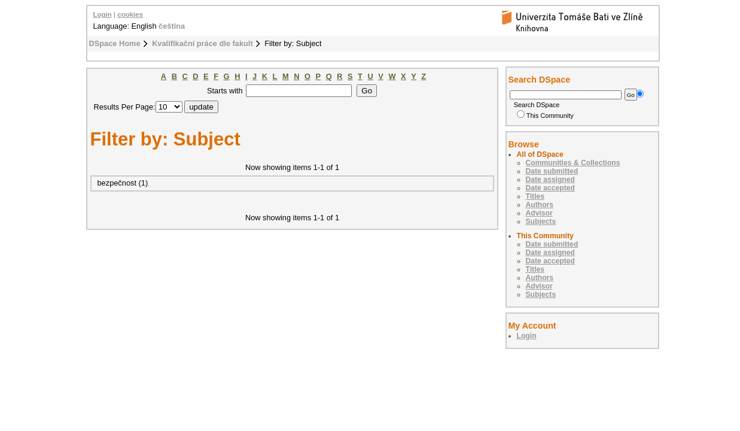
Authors (540, 205)
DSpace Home (115, 43)
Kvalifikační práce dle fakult (202, 43)
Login (102, 14)
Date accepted (550, 188)
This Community (545, 115)
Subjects (541, 221)
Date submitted (552, 171)
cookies (130, 14)
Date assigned (550, 179)
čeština (172, 26)
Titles (535, 196)
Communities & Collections (573, 163)
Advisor (539, 213)
